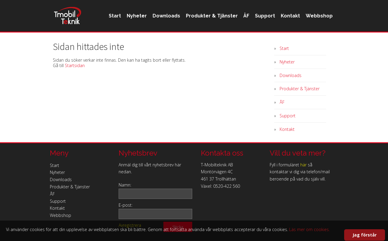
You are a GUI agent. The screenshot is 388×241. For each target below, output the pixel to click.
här (303, 165)
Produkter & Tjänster (182, 40)
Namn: (125, 185)
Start (80, 40)
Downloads (134, 40)
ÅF (218, 40)
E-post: (125, 205)
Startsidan (75, 65)
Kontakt (264, 40)
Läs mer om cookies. (309, 229)
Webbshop (295, 40)
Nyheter (103, 40)
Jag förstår (365, 235)
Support (238, 40)
